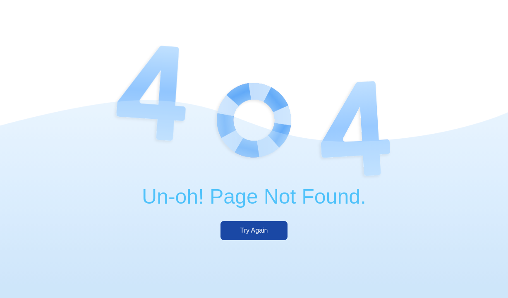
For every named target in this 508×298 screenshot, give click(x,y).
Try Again (254, 230)
